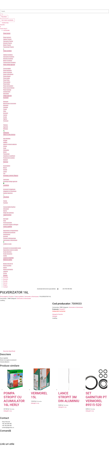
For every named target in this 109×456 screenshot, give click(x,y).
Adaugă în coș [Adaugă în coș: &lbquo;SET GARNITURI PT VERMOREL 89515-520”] (90, 380)
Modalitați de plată (5, 407)
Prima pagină (4, 296)
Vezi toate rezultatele (7, 20)
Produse (11, 296)
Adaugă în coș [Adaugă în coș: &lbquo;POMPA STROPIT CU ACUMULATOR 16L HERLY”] (8, 380)
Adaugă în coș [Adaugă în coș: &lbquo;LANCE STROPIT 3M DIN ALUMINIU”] (62, 376)
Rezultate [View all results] (4, 17)
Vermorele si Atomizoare (31, 296)
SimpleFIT (10, 309)
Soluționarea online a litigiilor (8, 424)
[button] (56, 31)
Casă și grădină (19, 296)
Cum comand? (4, 403)
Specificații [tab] (12, 320)
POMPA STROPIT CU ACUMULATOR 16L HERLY (14, 368)
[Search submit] (1, 14)
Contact (2, 416)
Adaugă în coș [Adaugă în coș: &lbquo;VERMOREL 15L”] (35, 372)
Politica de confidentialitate (7, 420)
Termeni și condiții (5, 409)
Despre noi (3, 418)
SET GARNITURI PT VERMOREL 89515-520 (96, 368)
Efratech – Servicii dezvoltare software (11, 454)
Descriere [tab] (6, 320)
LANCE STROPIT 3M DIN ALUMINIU (68, 366)
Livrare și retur (4, 405)
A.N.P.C (2, 422)
